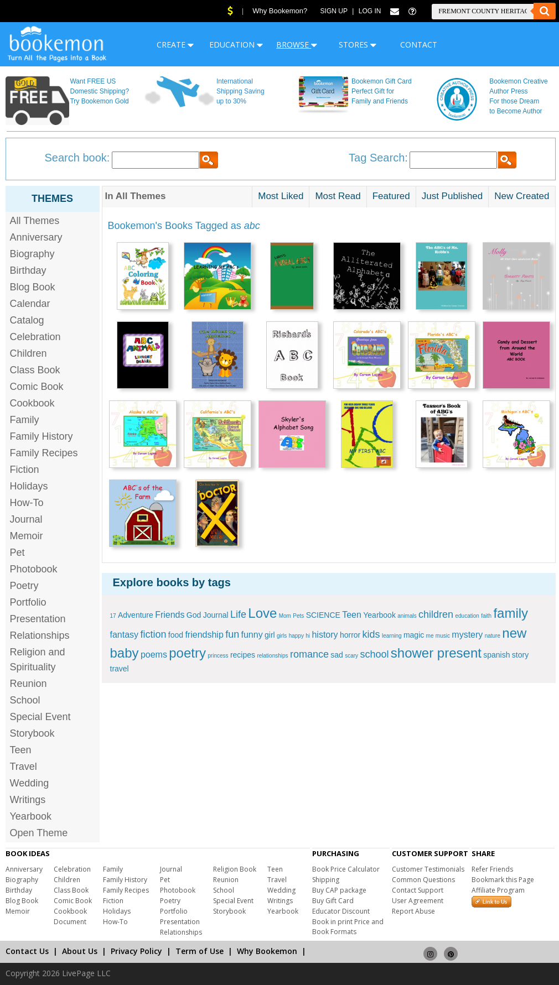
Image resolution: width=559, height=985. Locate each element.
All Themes (35, 220)
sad (336, 654)
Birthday (28, 270)
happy (296, 636)
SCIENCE (323, 615)
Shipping (325, 879)
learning (392, 636)
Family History (41, 436)
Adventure (135, 615)
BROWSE (296, 44)
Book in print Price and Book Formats (348, 926)
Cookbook (32, 403)
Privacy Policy (136, 951)
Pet (17, 552)
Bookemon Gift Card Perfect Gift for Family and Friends (381, 91)
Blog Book (32, 287)
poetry (187, 652)
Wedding (29, 783)
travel (119, 668)
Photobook (34, 569)
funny (252, 634)
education (467, 616)
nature (492, 636)
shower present (436, 652)
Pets (298, 616)
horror (350, 634)
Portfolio (28, 602)
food (175, 634)
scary (351, 656)
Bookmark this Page (503, 879)
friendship (204, 634)
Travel (23, 766)
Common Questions (423, 879)
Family (24, 419)
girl (270, 634)
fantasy (124, 634)
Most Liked (280, 196)
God (194, 615)
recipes (242, 654)
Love (262, 613)
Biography (32, 253)
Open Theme (39, 832)
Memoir (26, 535)
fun (232, 634)
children (435, 614)
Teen (21, 749)
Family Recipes (44, 452)
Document (70, 921)
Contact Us (27, 951)
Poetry (24, 585)
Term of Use (199, 951)
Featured (391, 196)
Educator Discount (341, 911)
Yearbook (30, 816)
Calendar (30, 303)
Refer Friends (492, 869)
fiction (153, 634)
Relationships (40, 635)
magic (413, 634)
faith (486, 616)
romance (309, 654)
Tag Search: (378, 158)
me (430, 636)
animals (406, 616)
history (325, 634)
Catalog (27, 320)
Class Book (35, 370)
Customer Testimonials (428, 869)
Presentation (38, 618)
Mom (285, 616)
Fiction (24, 469)
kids (371, 634)
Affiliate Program (498, 890)
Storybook (32, 733)
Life (238, 614)
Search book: (77, 158)
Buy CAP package (339, 890)
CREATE (175, 44)
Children (28, 353)
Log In (370, 11)
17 (113, 616)
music (443, 636)
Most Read (337, 196)
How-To (27, 502)
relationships (272, 656)
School (25, 700)
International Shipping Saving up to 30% (240, 91)
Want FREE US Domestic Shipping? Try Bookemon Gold (99, 91)
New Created (521, 196)
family (510, 613)
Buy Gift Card (333, 900)
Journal (26, 519)
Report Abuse (413, 911)
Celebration (35, 336)
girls (282, 636)
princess (218, 656)
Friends (169, 614)
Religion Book (234, 869)
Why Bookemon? (279, 11)
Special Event (40, 716)
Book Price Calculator (346, 869)
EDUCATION (236, 44)
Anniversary (36, 237)
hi (308, 636)
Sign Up (334, 11)
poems (154, 654)
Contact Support (417, 890)
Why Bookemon (267, 951)
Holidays (29, 486)
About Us (79, 951)
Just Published (452, 196)
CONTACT (418, 44)
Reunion (28, 683)
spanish (496, 654)
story (520, 654)
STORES (357, 44)
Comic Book (37, 386)
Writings (28, 799)
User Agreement (417, 900)
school (374, 654)
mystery (467, 634)
